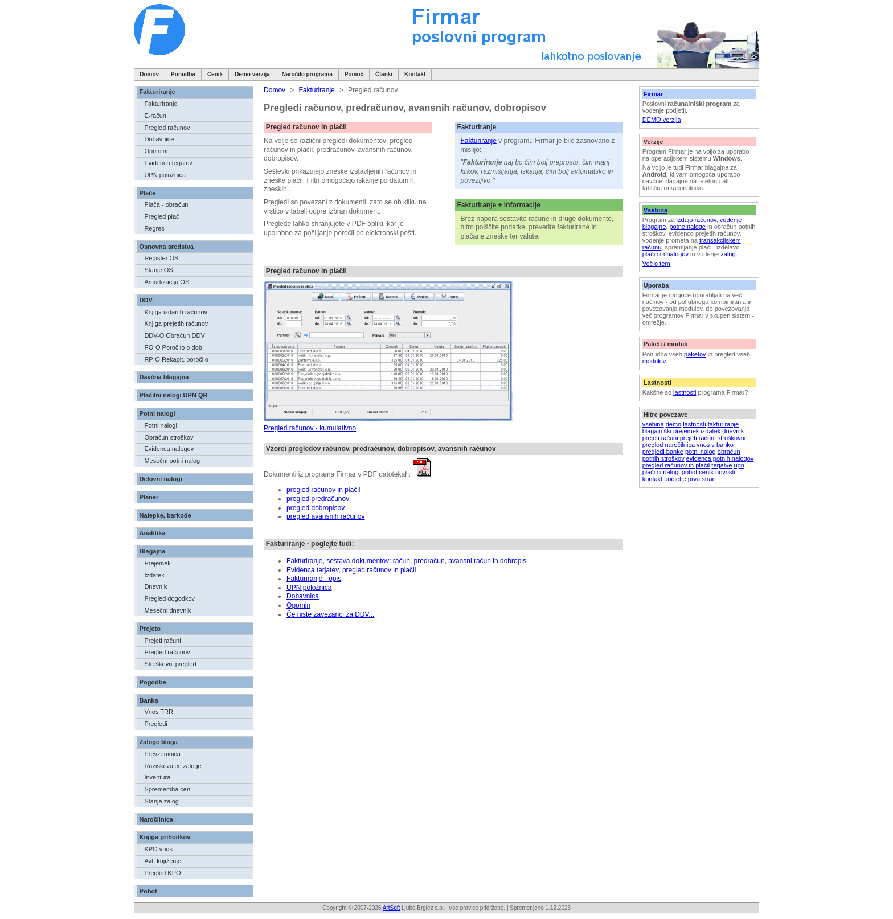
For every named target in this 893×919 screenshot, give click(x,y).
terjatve (721, 465)
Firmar (653, 94)
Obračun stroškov (168, 437)
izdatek (710, 431)
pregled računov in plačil (676, 465)
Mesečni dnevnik (167, 610)
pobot (690, 472)
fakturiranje (723, 424)
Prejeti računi (162, 640)
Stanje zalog (161, 801)
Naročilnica (156, 819)
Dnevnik (155, 586)
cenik (706, 472)
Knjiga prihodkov (165, 837)
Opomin (298, 605)
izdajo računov (696, 219)
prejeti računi (660, 437)
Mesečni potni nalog (172, 460)
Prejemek (157, 563)
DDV (146, 300)
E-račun (155, 115)
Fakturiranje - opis (313, 578)
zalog (727, 254)
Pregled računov (167, 127)
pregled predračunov (317, 499)
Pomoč (354, 74)
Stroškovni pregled (170, 663)
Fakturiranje (157, 91)
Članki (383, 74)
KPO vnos (158, 849)
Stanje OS (158, 269)
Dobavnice (159, 139)
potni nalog (700, 451)
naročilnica (680, 444)
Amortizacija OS (166, 281)
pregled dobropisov (315, 508)
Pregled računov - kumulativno (310, 428)
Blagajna (153, 551)
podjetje (675, 478)
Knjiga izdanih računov (175, 312)
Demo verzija (252, 74)
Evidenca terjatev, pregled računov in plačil (351, 570)
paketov (695, 354)
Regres (154, 228)
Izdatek (154, 575)
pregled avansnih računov (325, 516)
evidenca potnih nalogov (720, 458)
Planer (149, 497)
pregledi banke (662, 451)
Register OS (161, 258)
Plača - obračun (166, 204)
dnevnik (733, 431)
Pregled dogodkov (169, 598)
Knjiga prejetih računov (176, 323)
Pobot (148, 891)
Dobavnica (302, 596)
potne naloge (687, 226)
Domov (149, 74)
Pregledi (155, 723)
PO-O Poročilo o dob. (174, 347)
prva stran (702, 478)
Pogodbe (153, 682)
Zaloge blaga (159, 742)
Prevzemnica (162, 753)
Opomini (155, 150)
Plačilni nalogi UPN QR (174, 395)
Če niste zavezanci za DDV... (330, 614)
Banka (149, 700)
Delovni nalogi (161, 478)
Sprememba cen (167, 789)
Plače (148, 193)
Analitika (153, 533)
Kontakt (414, 74)
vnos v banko (715, 444)
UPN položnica (165, 174)
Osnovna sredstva (167, 246)
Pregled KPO (162, 872)
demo (674, 424)
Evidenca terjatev (168, 162)
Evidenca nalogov (169, 448)
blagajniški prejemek (670, 431)
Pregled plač (161, 216)
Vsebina (655, 210)
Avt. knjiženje (162, 861)
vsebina (653, 424)
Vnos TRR (158, 711)
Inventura (157, 777)
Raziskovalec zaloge (172, 765)
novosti (725, 472)
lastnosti (684, 392)
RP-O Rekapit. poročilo (176, 359)
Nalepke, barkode (165, 515)
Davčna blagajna (164, 377)
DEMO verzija (661, 119)
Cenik (215, 74)
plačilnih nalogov (665, 254)
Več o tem (656, 263)
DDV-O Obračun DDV (174, 335)
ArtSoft (391, 908)
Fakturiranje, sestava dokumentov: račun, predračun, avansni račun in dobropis (406, 561)
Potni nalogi (157, 413)
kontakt (652, 478)
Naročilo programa (307, 74)
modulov (654, 361)
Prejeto (150, 628)
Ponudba (183, 74)
